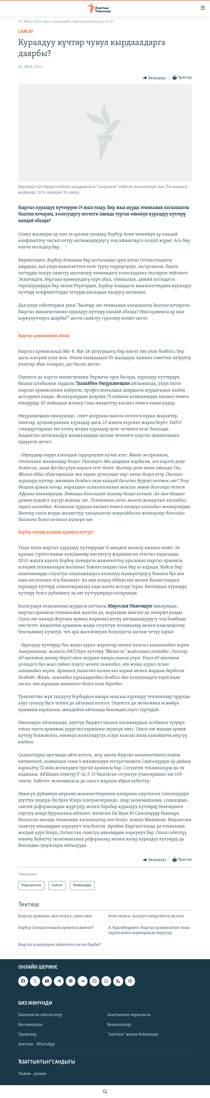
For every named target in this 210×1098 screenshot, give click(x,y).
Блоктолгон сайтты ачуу (40, 1015)
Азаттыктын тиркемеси (129, 1015)
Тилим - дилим (32, 1074)
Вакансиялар (119, 1025)
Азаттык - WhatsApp (36, 1044)
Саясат (25, 31)
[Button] (154, 78)
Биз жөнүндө (30, 1025)
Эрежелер (27, 1034)
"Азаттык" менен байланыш (132, 1034)
